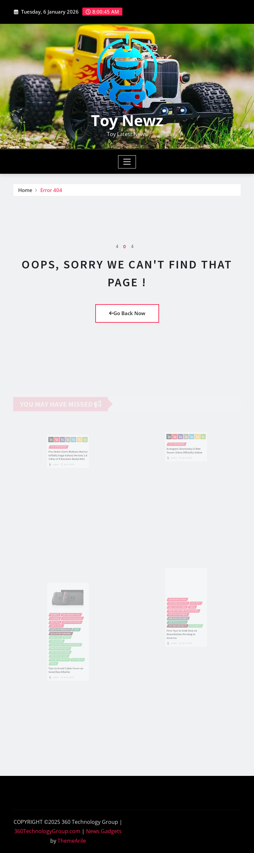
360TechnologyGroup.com (47, 831)
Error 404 (51, 190)
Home (25, 190)
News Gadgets (104, 831)
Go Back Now (127, 313)
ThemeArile (72, 840)
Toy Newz (127, 120)
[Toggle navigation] (127, 161)
